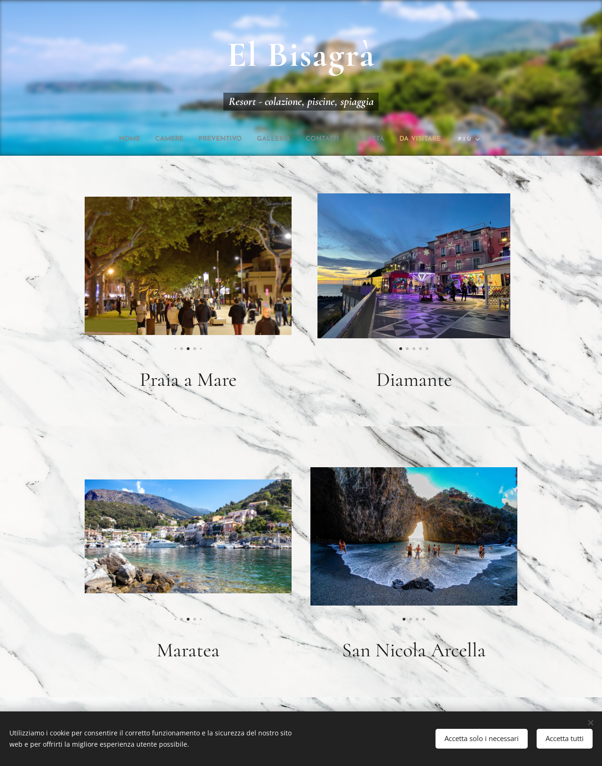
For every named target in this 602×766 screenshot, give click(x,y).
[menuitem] (109, 139)
